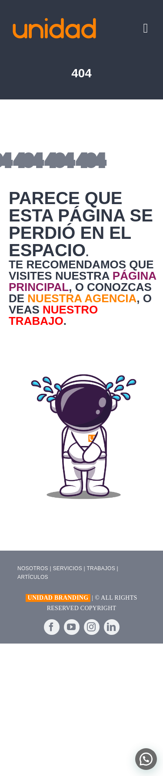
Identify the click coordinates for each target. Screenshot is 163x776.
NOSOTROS (32, 568)
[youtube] (72, 627)
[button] (146, 759)
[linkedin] (112, 627)
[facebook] (52, 627)
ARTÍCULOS (32, 577)
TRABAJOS (100, 568)
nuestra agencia (81, 298)
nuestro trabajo (53, 315)
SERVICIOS (67, 568)
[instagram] (92, 627)
